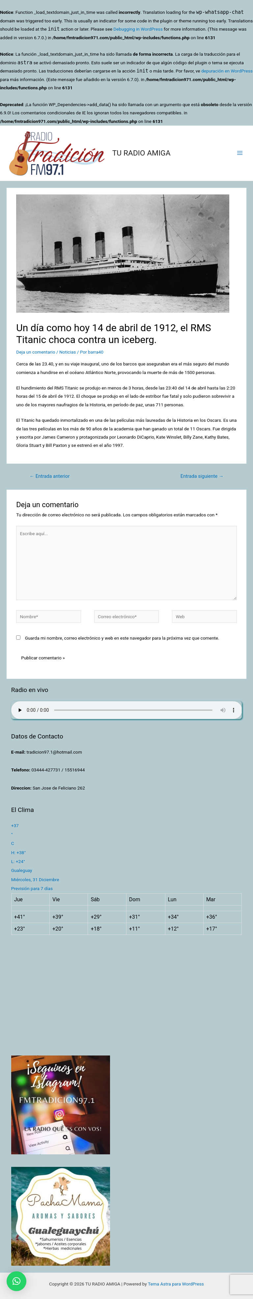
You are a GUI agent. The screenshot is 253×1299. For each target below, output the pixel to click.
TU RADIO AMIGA (141, 153)
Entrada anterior (49, 476)
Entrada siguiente (202, 476)
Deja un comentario (35, 352)
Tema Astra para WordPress (176, 1283)
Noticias (67, 352)
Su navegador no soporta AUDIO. (126, 710)
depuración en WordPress (227, 70)
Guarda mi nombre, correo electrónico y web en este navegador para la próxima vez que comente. (122, 638)
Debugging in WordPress (137, 29)
